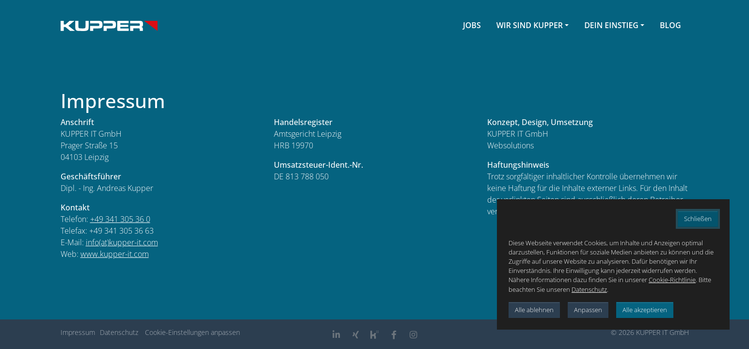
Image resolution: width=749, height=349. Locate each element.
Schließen (698, 218)
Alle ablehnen (534, 309)
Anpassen (588, 309)
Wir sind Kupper (529, 25)
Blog (670, 25)
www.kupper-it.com (114, 254)
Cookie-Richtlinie (672, 279)
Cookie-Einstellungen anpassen (192, 332)
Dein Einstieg (611, 25)
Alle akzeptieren (644, 309)
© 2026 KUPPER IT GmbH (650, 332)
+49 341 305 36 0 (120, 219)
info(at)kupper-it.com (122, 242)
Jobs (472, 25)
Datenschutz (119, 332)
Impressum (78, 332)
